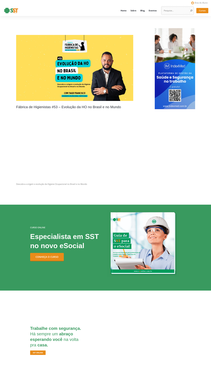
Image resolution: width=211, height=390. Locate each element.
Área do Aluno (201, 2)
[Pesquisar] (191, 10)
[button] (202, 10)
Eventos (153, 10)
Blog (142, 10)
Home (123, 10)
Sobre (133, 10)
